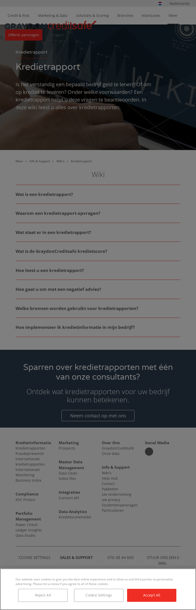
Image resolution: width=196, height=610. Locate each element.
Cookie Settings (98, 595)
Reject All (43, 595)
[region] (98, 589)
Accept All (151, 595)
